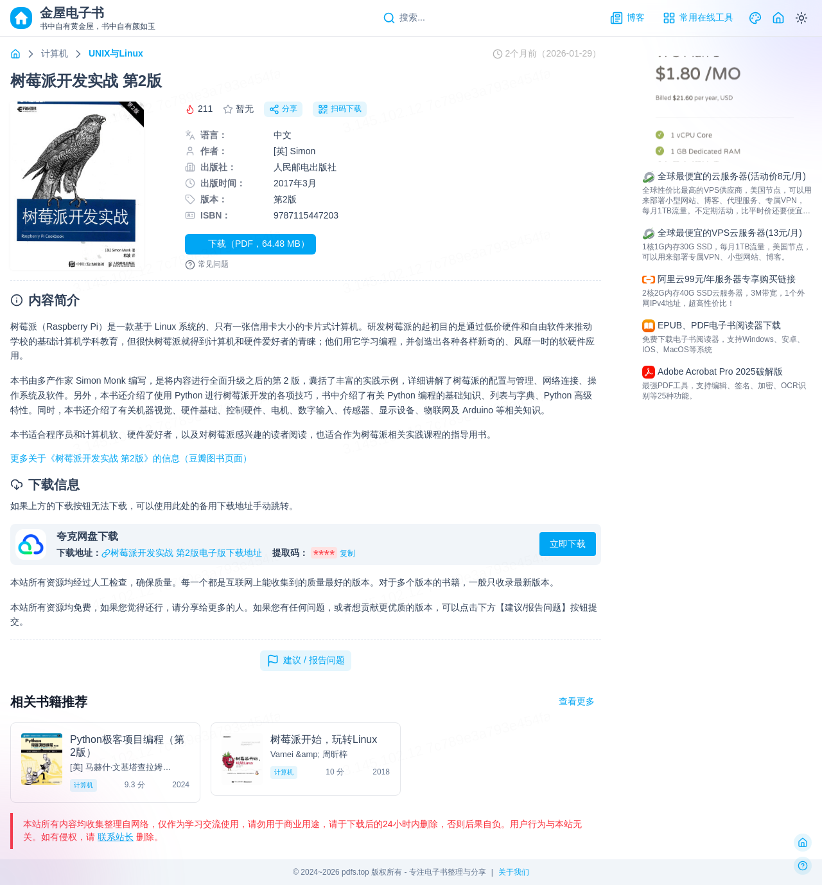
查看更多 (577, 701)
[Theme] (755, 18)
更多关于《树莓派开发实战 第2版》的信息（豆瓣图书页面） (131, 458)
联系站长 (116, 837)
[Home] (778, 18)
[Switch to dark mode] (801, 18)
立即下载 (568, 544)
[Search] (404, 18)
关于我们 (513, 872)
